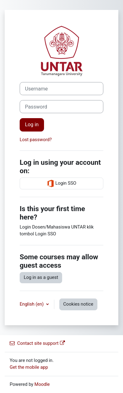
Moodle (42, 384)
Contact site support (37, 343)
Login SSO (61, 183)
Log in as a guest (41, 277)
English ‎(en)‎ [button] (32, 304)
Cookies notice (78, 304)
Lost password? (36, 139)
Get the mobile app (29, 367)
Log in (32, 124)
